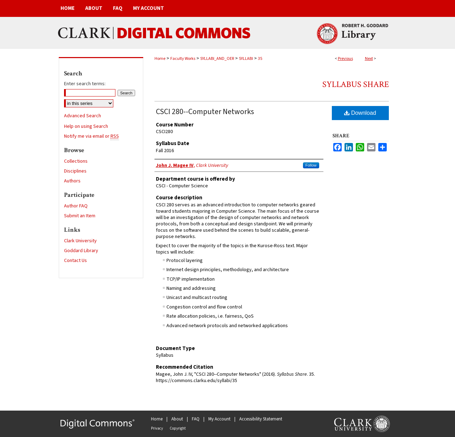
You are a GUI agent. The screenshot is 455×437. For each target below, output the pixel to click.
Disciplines (75, 171)
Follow (311, 165)
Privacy (157, 428)
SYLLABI (246, 59)
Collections (76, 161)
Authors (72, 181)
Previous (345, 59)
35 (260, 59)
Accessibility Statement (260, 419)
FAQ (196, 419)
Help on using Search (86, 126)
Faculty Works (182, 59)
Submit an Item (79, 215)
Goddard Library (81, 250)
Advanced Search (82, 115)
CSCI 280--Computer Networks (205, 111)
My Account (219, 419)
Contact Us (75, 260)
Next (369, 59)
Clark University (80, 240)
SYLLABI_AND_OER (217, 59)
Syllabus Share (355, 84)
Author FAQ (76, 206)
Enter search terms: (85, 83)
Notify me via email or (91, 136)
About (177, 419)
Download (360, 113)
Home (159, 59)
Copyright (178, 428)
